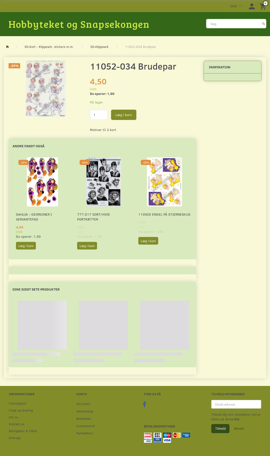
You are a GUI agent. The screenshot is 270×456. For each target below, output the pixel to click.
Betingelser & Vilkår (23, 431)
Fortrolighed (17, 403)
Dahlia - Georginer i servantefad (34, 216)
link (237, 419)
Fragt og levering (21, 410)
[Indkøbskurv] (263, 6)
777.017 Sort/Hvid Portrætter (93, 216)
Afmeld (239, 428)
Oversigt (15, 438)
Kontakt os (16, 424)
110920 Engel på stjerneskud (164, 214)
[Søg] (263, 23)
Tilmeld (220, 428)
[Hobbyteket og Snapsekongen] (79, 23)
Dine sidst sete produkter (36, 289)
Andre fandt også (28, 146)
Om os (13, 417)
